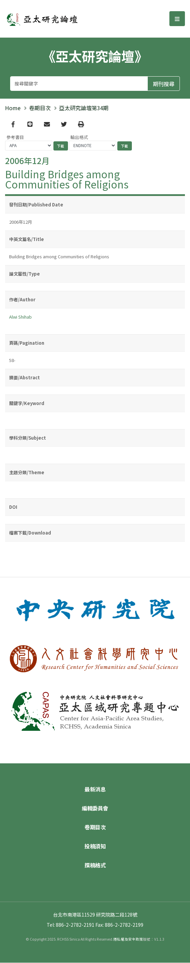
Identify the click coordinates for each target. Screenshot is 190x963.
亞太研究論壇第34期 (84, 108)
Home (13, 108)
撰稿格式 (95, 865)
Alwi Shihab (20, 317)
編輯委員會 (95, 808)
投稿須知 (95, 846)
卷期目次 (40, 108)
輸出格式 (79, 138)
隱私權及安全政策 (128, 939)
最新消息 (95, 789)
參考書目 (15, 138)
